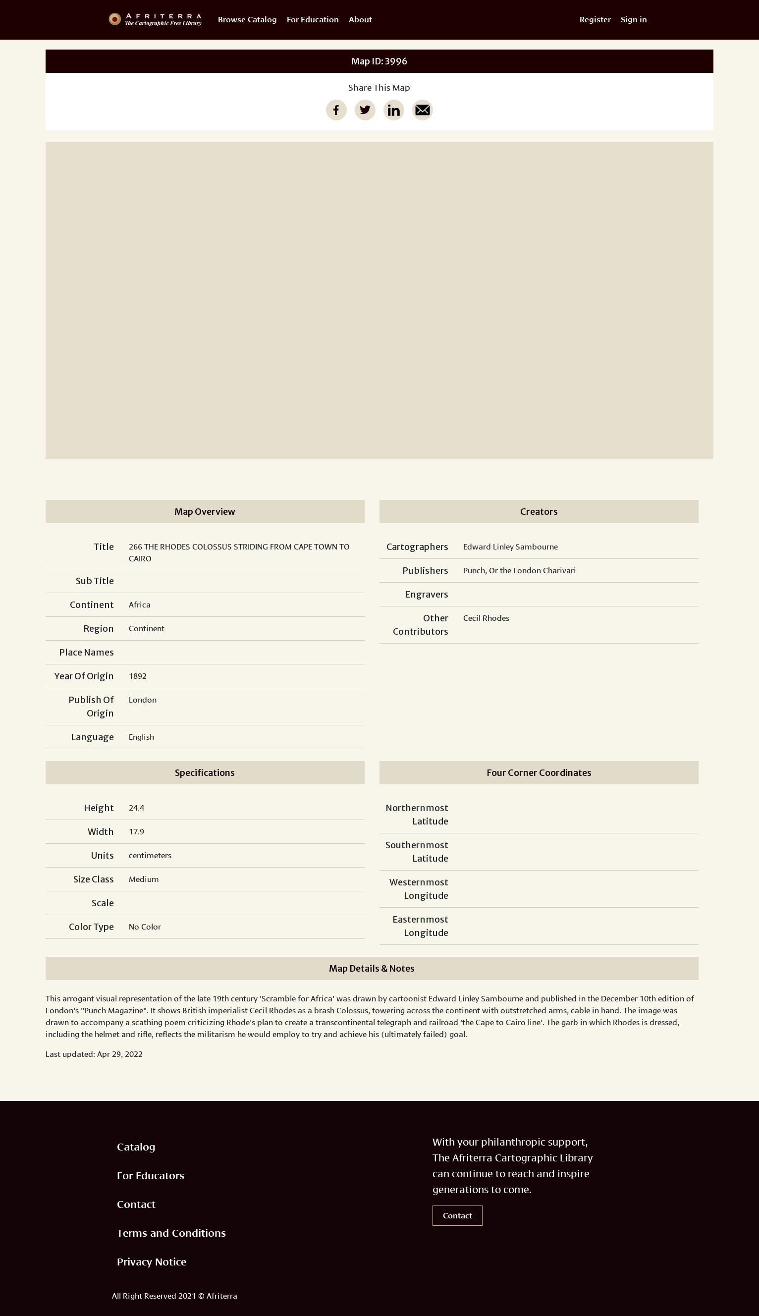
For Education (313, 19)
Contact (136, 1204)
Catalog (136, 1147)
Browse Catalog (247, 19)
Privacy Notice (151, 1262)
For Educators (150, 1175)
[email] (422, 110)
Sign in (634, 19)
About (360, 19)
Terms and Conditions (171, 1233)
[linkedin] (393, 110)
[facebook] (336, 110)
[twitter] (365, 110)
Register (595, 19)
